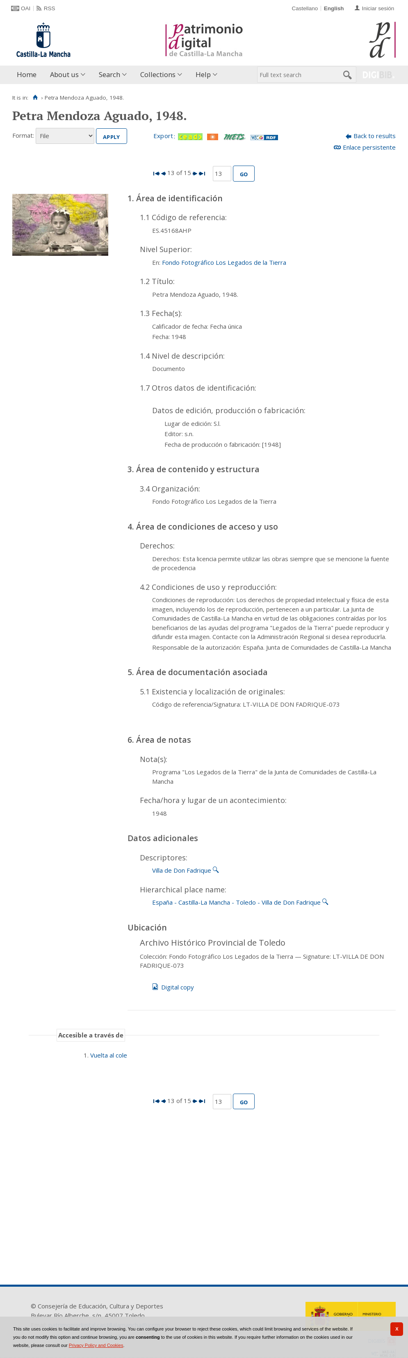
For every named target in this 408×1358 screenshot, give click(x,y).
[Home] (35, 97)
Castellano (305, 8)
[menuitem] (28, 75)
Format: (23, 135)
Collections (158, 74)
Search (109, 74)
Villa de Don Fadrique (181, 870)
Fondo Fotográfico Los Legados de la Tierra (224, 262)
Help (203, 74)
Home (26, 74)
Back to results (374, 136)
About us (64, 74)
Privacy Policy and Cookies (96, 1345)
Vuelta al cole (108, 1055)
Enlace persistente (369, 147)
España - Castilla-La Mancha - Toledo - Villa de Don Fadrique (236, 902)
